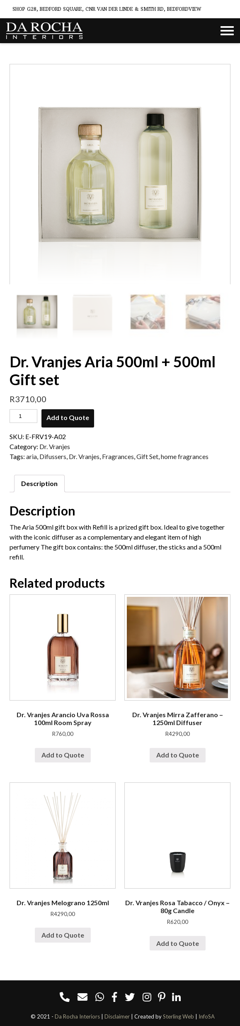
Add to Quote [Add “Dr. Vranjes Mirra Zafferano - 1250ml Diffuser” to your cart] (177, 755)
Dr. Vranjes (54, 446)
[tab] (39, 483)
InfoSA (207, 1016)
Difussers (52, 456)
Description (39, 483)
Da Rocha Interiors (77, 1016)
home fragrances (184, 456)
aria (31, 456)
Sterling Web (178, 1016)
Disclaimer (117, 1016)
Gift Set (147, 456)
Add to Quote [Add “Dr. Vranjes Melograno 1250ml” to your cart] (62, 935)
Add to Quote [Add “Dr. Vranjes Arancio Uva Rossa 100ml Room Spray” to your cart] (62, 755)
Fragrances (118, 456)
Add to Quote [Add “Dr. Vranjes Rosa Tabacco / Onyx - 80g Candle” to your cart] (177, 943)
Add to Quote (67, 417)
